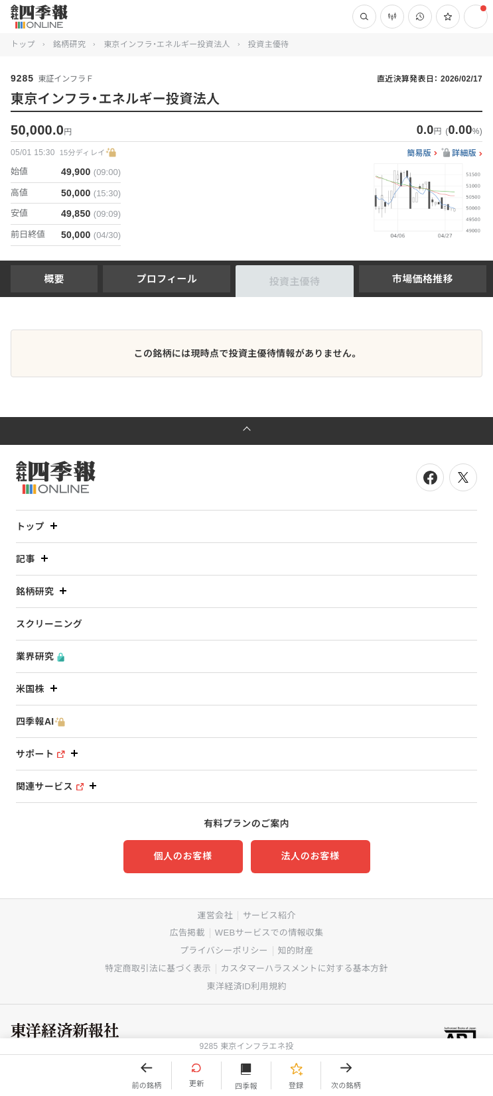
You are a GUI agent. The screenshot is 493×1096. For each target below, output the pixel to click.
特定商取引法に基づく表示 (158, 968)
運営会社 (214, 915)
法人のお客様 (310, 856)
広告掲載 (187, 933)
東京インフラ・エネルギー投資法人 (167, 44)
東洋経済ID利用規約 (246, 986)
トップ (23, 44)
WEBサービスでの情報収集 (269, 933)
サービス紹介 (269, 915)
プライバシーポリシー (224, 950)
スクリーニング (49, 624)
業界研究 (40, 656)
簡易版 (419, 153)
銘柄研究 (69, 44)
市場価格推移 (422, 278)
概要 (54, 278)
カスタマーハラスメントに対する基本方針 (304, 968)
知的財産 (295, 950)
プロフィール (167, 278)
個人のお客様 (182, 856)
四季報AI (40, 721)
